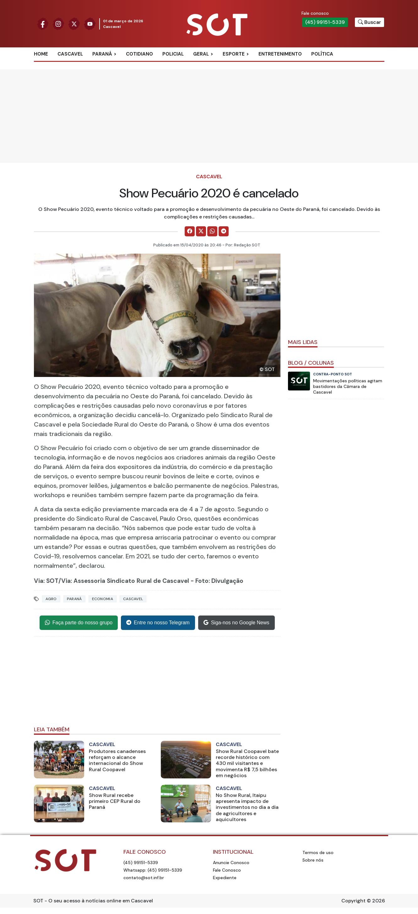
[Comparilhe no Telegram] (224, 231)
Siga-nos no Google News (236, 622)
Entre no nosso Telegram (158, 622)
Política (322, 54)
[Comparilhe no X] (201, 231)
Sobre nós (312, 860)
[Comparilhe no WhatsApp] (212, 231)
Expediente (224, 877)
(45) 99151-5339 (325, 22)
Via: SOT (46, 581)
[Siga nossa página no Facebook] (42, 23)
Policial (173, 54)
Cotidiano (139, 54)
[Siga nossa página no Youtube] (90, 23)
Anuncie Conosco (231, 862)
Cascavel (70, 54)
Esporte (234, 54)
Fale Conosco (227, 870)
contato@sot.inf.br (143, 877)
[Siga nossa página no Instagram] (58, 23)
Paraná (102, 54)
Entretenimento (280, 54)
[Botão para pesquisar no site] (369, 22)
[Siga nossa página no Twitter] (74, 23)
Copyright (353, 900)
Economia (102, 598)
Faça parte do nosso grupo (78, 622)
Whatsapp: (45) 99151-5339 (152, 870)
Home (41, 54)
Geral (201, 54)
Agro (51, 598)
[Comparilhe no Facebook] (190, 231)
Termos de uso (318, 852)
